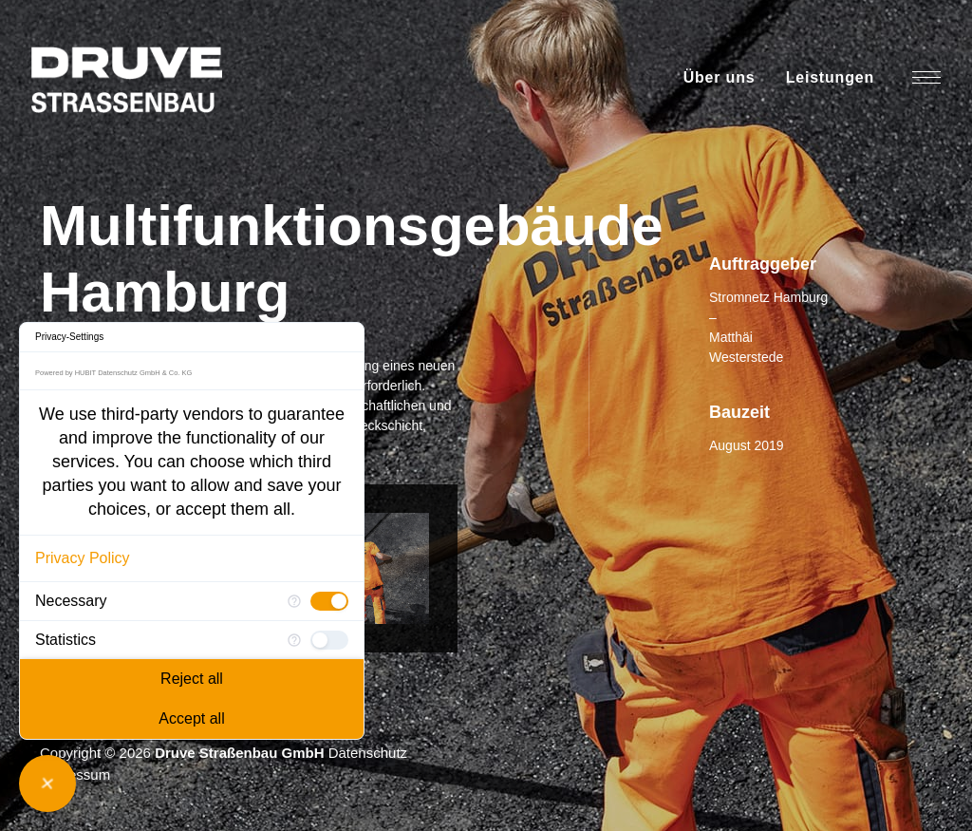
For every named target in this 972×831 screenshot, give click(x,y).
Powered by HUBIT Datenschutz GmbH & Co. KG (113, 372)
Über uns (719, 77)
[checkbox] (329, 601)
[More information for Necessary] (294, 601)
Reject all (191, 678)
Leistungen (830, 77)
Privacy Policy (82, 558)
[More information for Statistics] (294, 640)
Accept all (191, 718)
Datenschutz (367, 753)
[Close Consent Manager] (47, 783)
